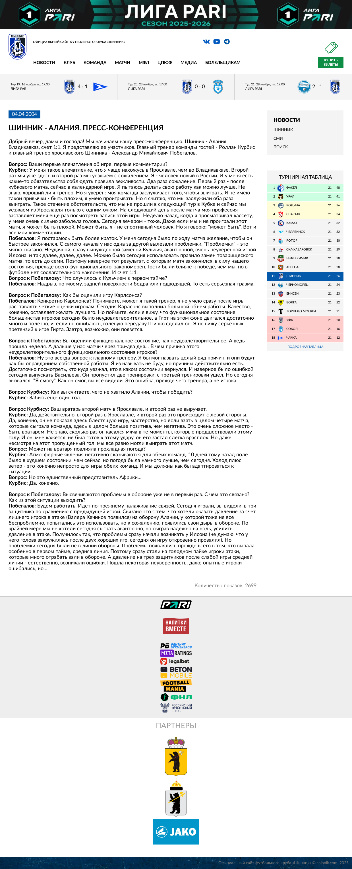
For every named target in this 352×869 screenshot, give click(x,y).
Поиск (281, 147)
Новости (44, 63)
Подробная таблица (305, 346)
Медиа (189, 63)
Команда (95, 63)
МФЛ (144, 63)
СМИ (278, 139)
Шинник (283, 130)
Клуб (69, 63)
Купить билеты (331, 62)
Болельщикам (223, 63)
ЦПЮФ (165, 63)
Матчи (122, 63)
